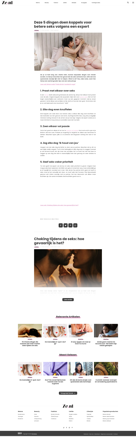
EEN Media (34, 434)
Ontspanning (37, 419)
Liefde (65, 2)
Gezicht (36, 416)
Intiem (37, 30)
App (75, 225)
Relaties (71, 419)
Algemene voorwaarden (107, 434)
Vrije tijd (89, 414)
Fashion (56, 2)
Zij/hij (70, 416)
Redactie (86, 434)
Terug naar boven (67, 395)
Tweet (65, 225)
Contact (116, 434)
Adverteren (97, 434)
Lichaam (36, 421)
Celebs (89, 419)
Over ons (91, 434)
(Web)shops (54, 416)
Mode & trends (55, 414)
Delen (61, 225)
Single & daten (73, 414)
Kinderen (20, 419)
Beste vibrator (107, 414)
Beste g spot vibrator (108, 419)
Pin (70, 225)
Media (88, 421)
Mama (38, 2)
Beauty (47, 2)
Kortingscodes (96, 2)
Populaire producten (110, 412)
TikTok (46, 95)
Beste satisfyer (107, 421)
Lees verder (68, 300)
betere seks (83, 97)
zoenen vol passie (72, 130)
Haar (35, 414)
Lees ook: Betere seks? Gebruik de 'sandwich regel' (57, 84)
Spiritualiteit (90, 416)
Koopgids (84, 2)
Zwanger (20, 416)
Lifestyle (74, 2)
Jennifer (56, 30)
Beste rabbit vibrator (108, 416)
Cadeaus (53, 419)
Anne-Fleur (57, 247)
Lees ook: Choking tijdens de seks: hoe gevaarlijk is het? (59, 205)
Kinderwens (21, 414)
